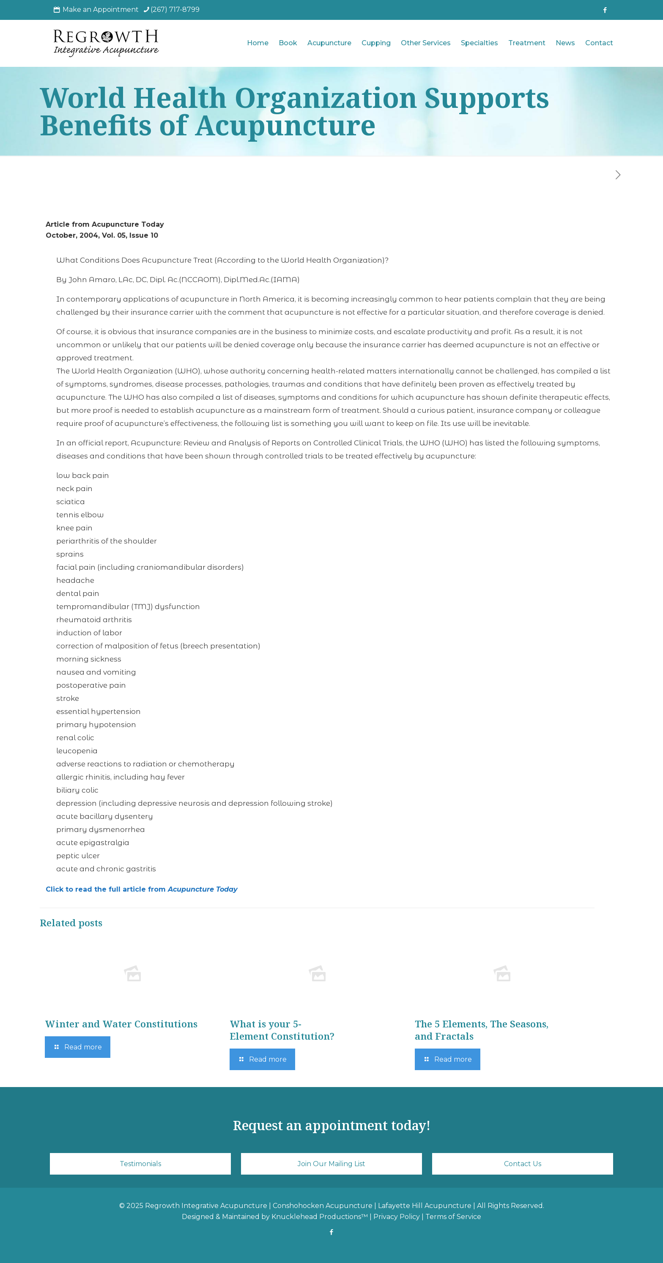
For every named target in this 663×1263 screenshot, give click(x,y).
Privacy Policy (396, 1217)
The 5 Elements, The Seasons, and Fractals (481, 1029)
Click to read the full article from (142, 889)
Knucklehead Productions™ (319, 1217)
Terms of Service (453, 1217)
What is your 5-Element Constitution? (282, 1029)
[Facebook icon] (605, 10)
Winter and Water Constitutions (121, 1023)
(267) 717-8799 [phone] (175, 9)
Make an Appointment (101, 9)
